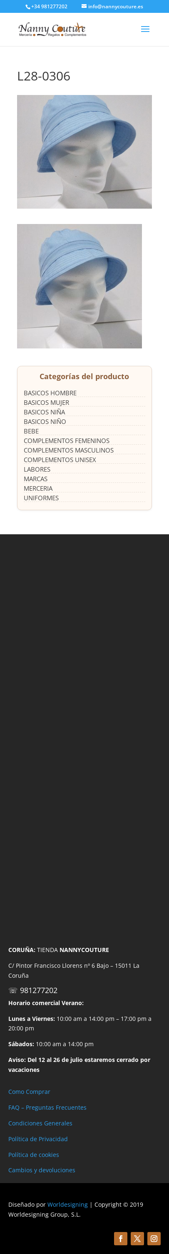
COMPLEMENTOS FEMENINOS (66, 440)
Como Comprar (29, 1092)
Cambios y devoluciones (41, 1170)
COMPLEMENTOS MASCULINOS (69, 450)
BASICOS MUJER (46, 402)
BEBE (31, 431)
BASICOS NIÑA (44, 412)
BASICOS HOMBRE (50, 393)
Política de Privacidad (38, 1139)
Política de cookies (33, 1155)
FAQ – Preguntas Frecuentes (47, 1107)
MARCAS (35, 478)
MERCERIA (38, 488)
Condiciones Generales (40, 1123)
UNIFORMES (41, 498)
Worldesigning (67, 1204)
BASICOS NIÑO (45, 421)
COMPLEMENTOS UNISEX (60, 459)
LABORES (37, 469)
